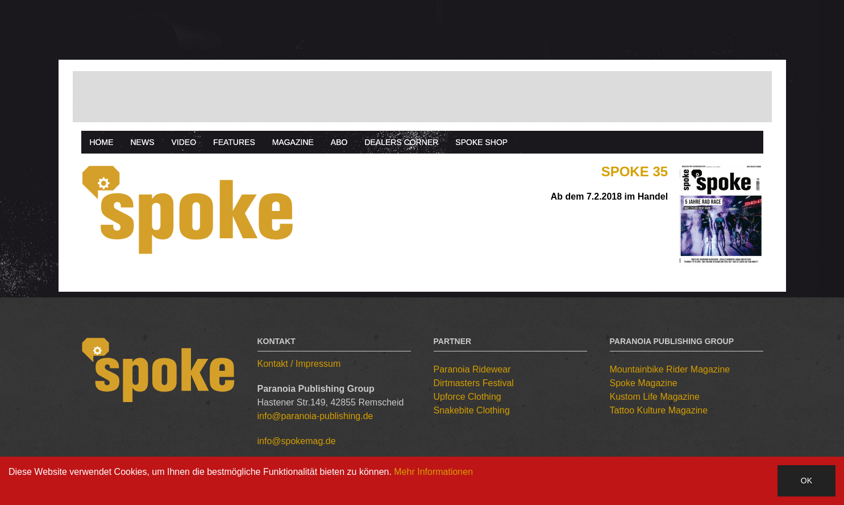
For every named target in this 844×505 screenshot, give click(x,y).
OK (806, 480)
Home (102, 142)
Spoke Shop (481, 142)
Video (184, 142)
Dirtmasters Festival (474, 383)
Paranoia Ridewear (472, 369)
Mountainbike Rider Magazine (670, 369)
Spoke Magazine (643, 383)
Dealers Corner (401, 142)
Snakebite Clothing (472, 410)
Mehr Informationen (433, 472)
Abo (339, 142)
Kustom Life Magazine (655, 396)
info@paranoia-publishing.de (315, 416)
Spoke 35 (634, 171)
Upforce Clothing (467, 396)
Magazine (293, 142)
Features (234, 142)
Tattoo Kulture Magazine (659, 410)
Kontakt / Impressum (299, 364)
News (143, 142)
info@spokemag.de (296, 441)
